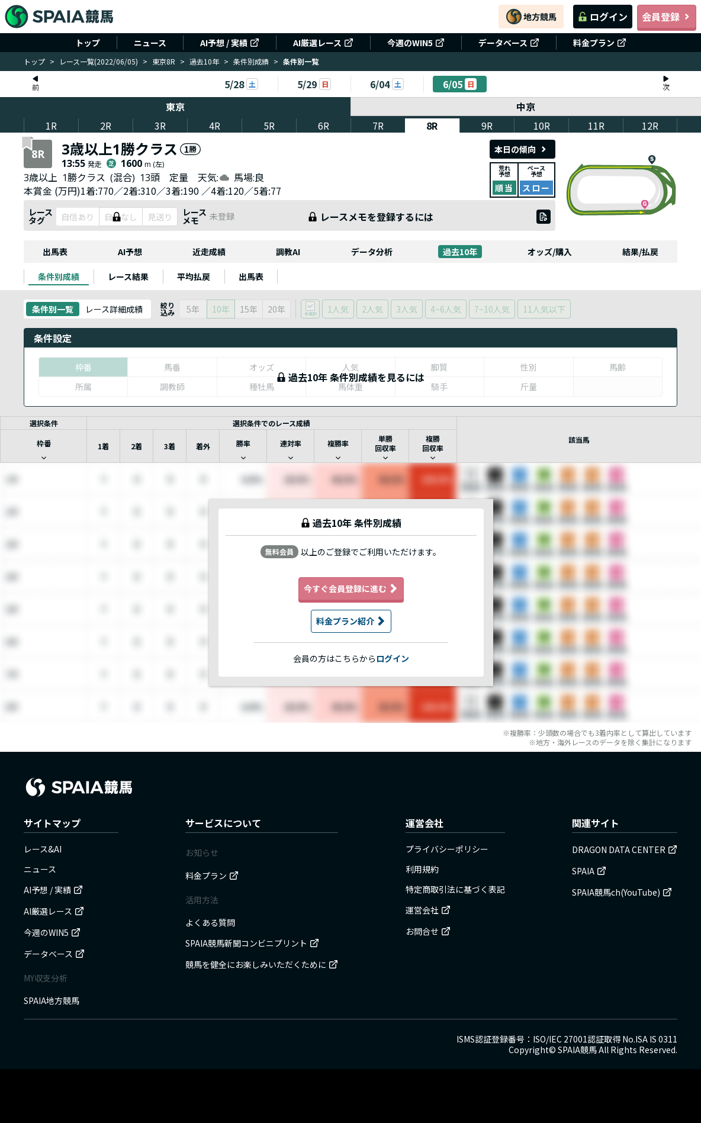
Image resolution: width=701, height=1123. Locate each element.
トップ (87, 43)
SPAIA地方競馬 (51, 1000)
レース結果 (128, 276)
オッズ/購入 (550, 251)
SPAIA (589, 871)
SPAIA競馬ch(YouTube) (622, 892)
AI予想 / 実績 (229, 43)
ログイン (603, 16)
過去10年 (204, 61)
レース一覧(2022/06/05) (98, 61)
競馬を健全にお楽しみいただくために (261, 964)
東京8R (163, 61)
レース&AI (43, 849)
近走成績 (209, 251)
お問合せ (428, 931)
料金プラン (599, 43)
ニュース (150, 43)
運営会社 (428, 910)
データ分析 (371, 251)
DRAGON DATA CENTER (624, 849)
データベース (508, 43)
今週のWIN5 (416, 43)
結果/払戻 (640, 251)
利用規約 (422, 869)
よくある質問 (210, 922)
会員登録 (667, 16)
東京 (175, 106)
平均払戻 (193, 276)
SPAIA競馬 (577, 1050)
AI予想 (130, 251)
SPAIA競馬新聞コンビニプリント (252, 943)
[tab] (59, 276)
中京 (526, 106)
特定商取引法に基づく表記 (455, 889)
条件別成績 (251, 61)
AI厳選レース (323, 43)
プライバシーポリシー (447, 849)
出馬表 (55, 251)
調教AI (288, 251)
